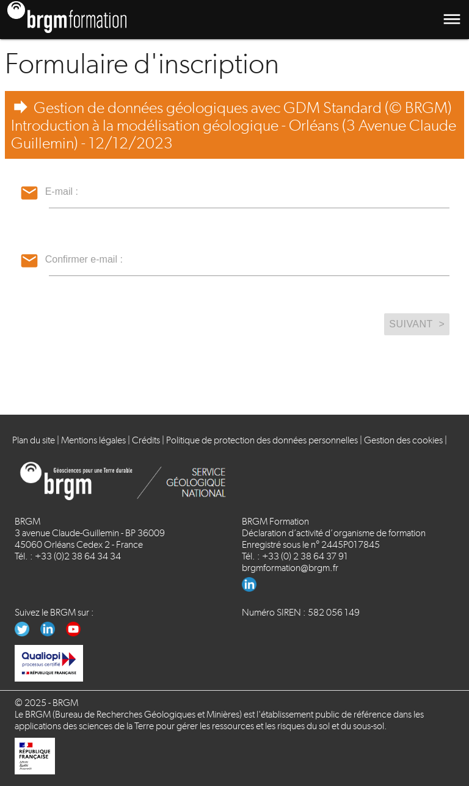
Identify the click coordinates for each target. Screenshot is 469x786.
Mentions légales (93, 440)
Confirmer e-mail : (84, 259)
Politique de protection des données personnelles (262, 440)
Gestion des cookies (403, 440)
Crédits (146, 440)
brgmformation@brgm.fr (290, 567)
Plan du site (33, 440)
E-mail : (61, 191)
